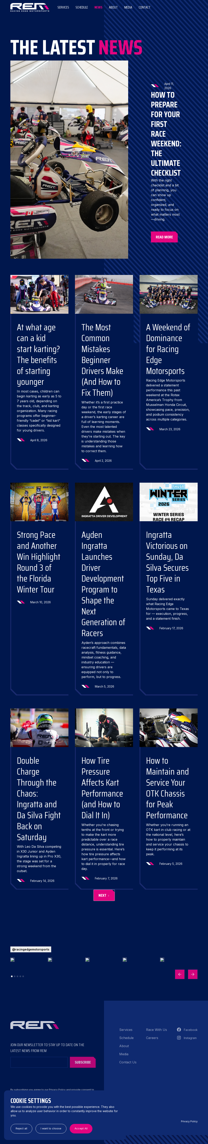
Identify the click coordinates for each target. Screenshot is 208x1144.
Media (128, 7)
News (98, 7)
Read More (164, 237)
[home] (29, 7)
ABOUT (113, 7)
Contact (145, 7)
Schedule (82, 7)
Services (63, 7)
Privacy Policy (189, 1121)
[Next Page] (104, 895)
